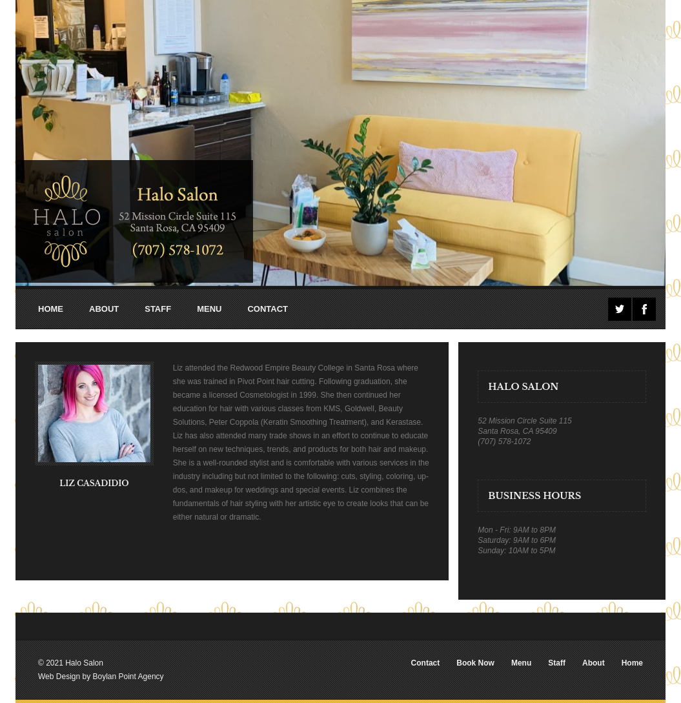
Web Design (59, 676)
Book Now (475, 662)
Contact (425, 662)
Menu (521, 662)
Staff (556, 662)
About (593, 662)
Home (632, 662)
